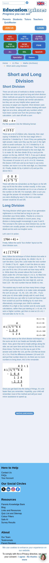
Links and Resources (11, 510)
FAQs (4, 475)
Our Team (5, 537)
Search (27, 2)
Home (5, 63)
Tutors (27, 19)
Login (40, 28)
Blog (3, 507)
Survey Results (8, 522)
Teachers (38, 19)
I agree (21, 557)
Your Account (7, 478)
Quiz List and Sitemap (11, 513)
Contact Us (6, 472)
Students (17, 19)
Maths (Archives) (30, 63)
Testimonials (7, 540)
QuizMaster (10, 22)
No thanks (32, 557)
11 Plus (15, 63)
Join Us (9, 28)
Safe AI (4, 519)
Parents (7, 19)
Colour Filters (7, 516)
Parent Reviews (8, 543)
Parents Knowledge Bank (13, 504)
